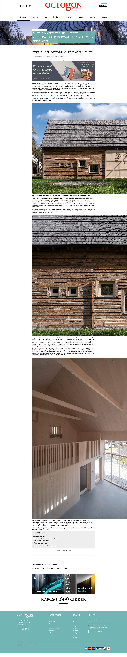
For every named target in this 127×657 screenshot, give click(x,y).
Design (35, 17)
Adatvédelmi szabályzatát (96, 628)
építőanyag (38, 348)
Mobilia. (104, 17)
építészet (44, 564)
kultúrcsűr (35, 564)
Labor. (92, 17)
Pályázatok (75, 630)
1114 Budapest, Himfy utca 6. (24, 622)
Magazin (69, 17)
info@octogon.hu (21, 624)
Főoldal (33, 47)
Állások (104, 7)
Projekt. (81, 17)
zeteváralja (49, 564)
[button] (96, 6)
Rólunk (50, 619)
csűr (80, 93)
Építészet (23, 17)
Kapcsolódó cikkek (63, 599)
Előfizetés (104, 3)
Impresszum (52, 630)
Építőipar (56, 17)
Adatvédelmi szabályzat (54, 628)
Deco (45, 17)
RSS (50, 633)
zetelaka (55, 564)
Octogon (39, 56)
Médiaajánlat (103, 5)
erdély (39, 564)
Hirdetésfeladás (52, 623)
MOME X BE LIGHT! (77, 637)
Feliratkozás (99, 631)
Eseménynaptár (76, 633)
